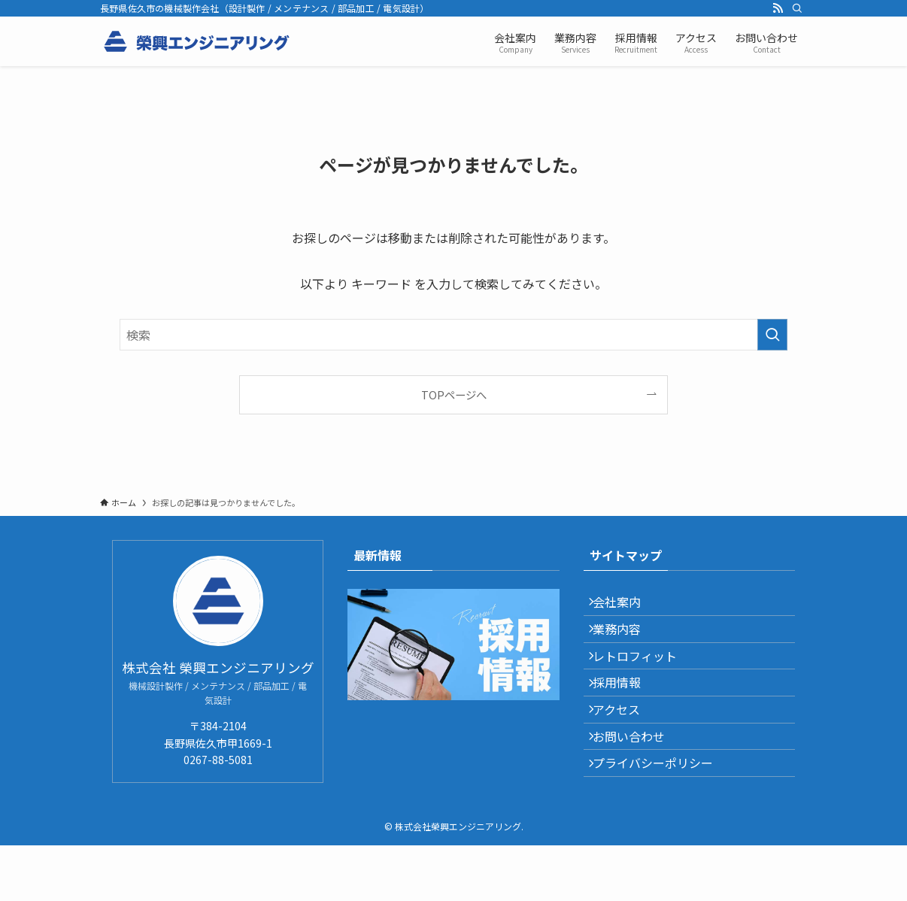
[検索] (797, 8)
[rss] (777, 8)
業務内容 (626, 642)
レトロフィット (644, 678)
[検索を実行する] (772, 334)
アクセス (625, 749)
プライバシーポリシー (662, 820)
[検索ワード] (453, 334)
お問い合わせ (638, 784)
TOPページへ (454, 394)
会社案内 (626, 606)
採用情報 (626, 713)
